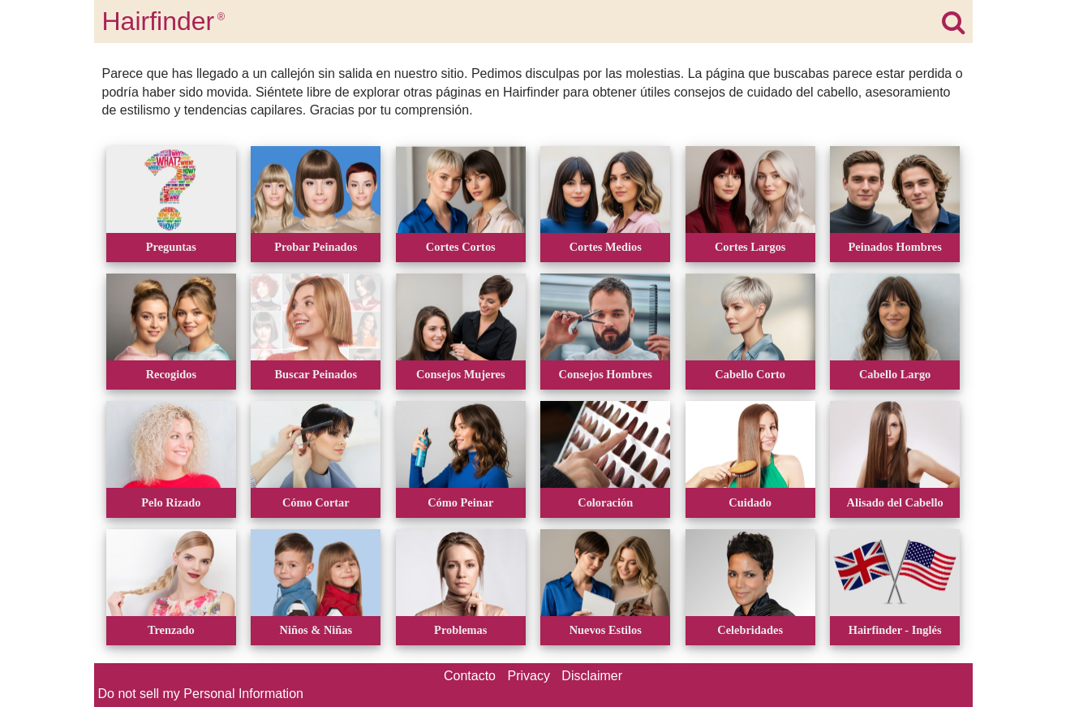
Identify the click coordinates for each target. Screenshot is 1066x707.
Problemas (460, 629)
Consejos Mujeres (460, 374)
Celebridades (750, 629)
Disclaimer (591, 676)
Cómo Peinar (460, 502)
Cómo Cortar (316, 502)
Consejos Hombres (605, 374)
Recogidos (171, 374)
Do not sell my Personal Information (200, 694)
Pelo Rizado (170, 502)
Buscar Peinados (315, 374)
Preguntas (171, 246)
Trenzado (171, 629)
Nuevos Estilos (606, 629)
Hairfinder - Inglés (895, 629)
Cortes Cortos (461, 246)
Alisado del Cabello (895, 502)
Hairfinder (164, 21)
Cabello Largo (895, 374)
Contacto (470, 676)
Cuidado (750, 502)
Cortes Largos (750, 246)
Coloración (605, 502)
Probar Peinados (315, 246)
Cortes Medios (606, 246)
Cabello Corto (750, 374)
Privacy (528, 676)
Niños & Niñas (316, 629)
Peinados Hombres (894, 246)
